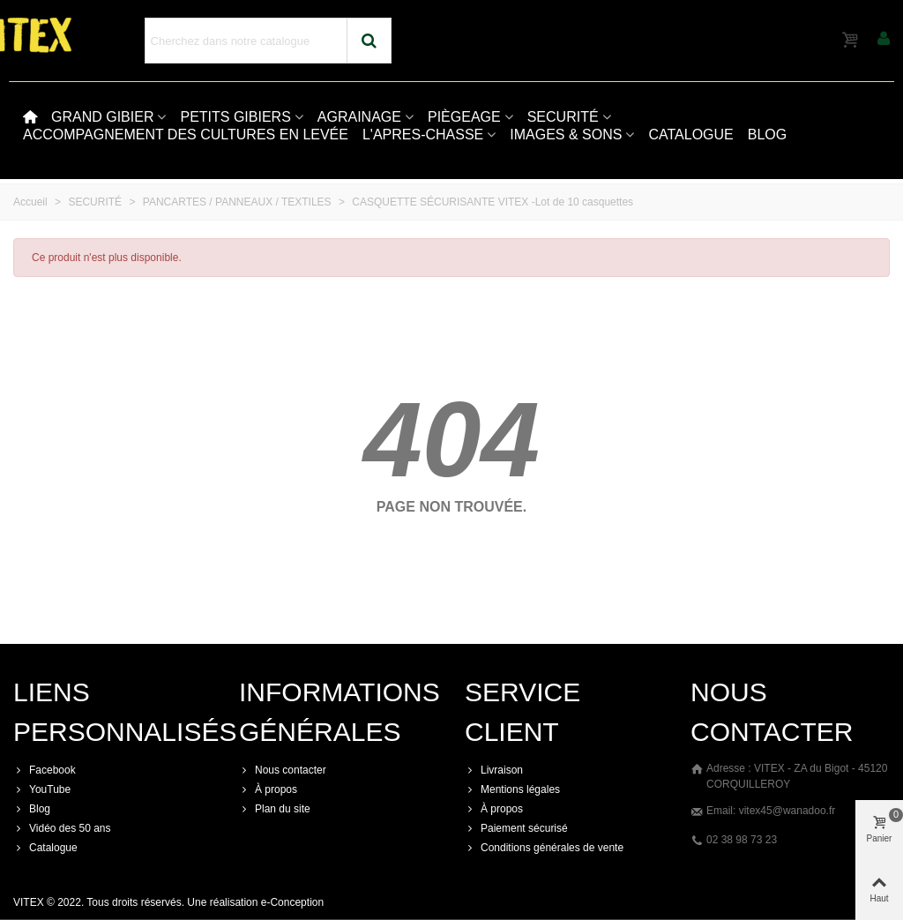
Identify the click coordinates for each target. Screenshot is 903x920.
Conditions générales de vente (544, 848)
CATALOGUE (690, 134)
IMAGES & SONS (566, 134)
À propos (268, 789)
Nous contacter (282, 770)
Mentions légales (512, 789)
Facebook (44, 770)
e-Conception (292, 902)
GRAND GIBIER (102, 116)
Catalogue (45, 848)
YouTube (42, 789)
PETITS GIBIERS (235, 116)
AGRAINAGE (359, 116)
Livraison (494, 770)
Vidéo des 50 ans (62, 828)
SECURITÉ (563, 116)
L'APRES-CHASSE (422, 134)
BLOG (767, 134)
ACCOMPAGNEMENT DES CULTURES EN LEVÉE (185, 134)
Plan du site (274, 809)
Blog (31, 809)
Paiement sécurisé (516, 828)
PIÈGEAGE (464, 116)
